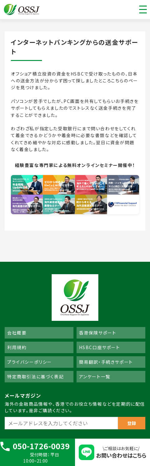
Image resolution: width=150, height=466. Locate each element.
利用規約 (16, 347)
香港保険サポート (97, 333)
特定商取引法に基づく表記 (35, 376)
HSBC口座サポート (99, 347)
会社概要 (16, 333)
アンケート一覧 (94, 376)
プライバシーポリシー (29, 362)
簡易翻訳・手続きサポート (106, 362)
